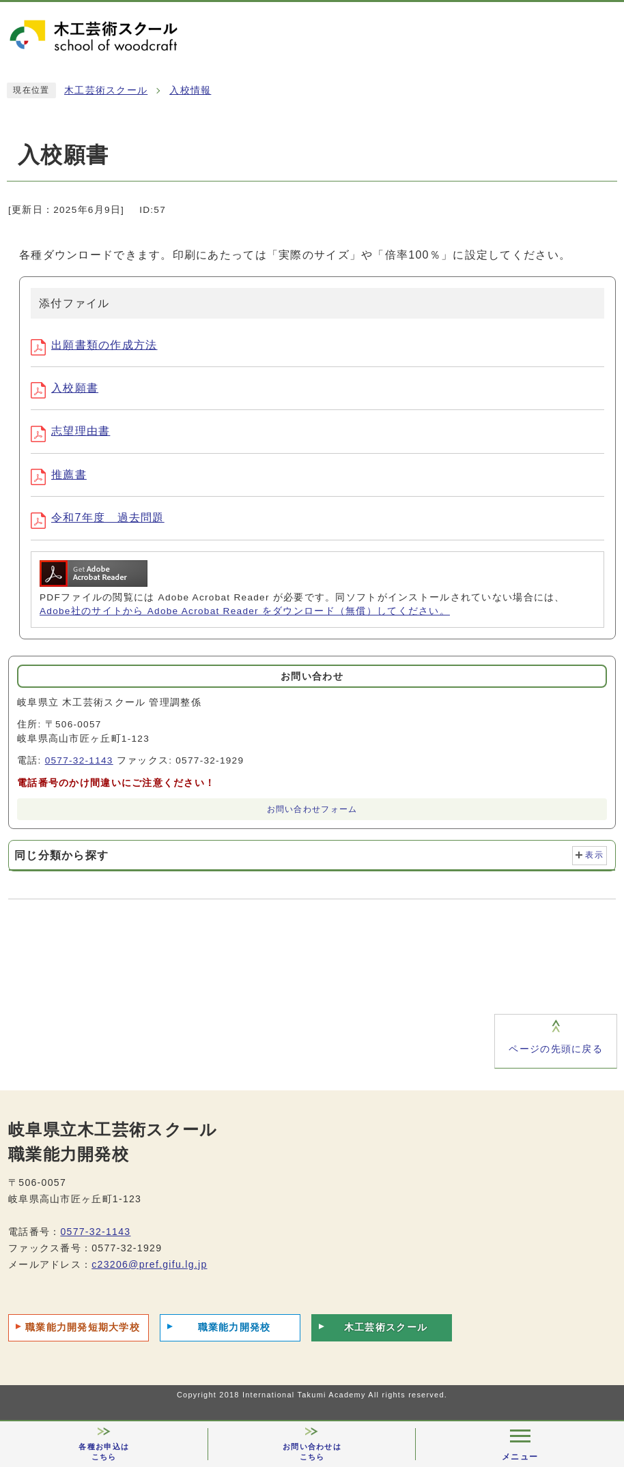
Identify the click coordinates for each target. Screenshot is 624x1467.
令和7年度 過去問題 (98, 517)
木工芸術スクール (105, 90)
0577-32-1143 (79, 760)
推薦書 (59, 474)
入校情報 (190, 90)
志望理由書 (70, 431)
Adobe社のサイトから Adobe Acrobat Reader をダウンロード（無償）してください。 (245, 611)
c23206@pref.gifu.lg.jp (149, 1264)
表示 (594, 855)
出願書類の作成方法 (94, 345)
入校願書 (64, 388)
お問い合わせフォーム (312, 809)
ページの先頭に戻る (556, 1049)
